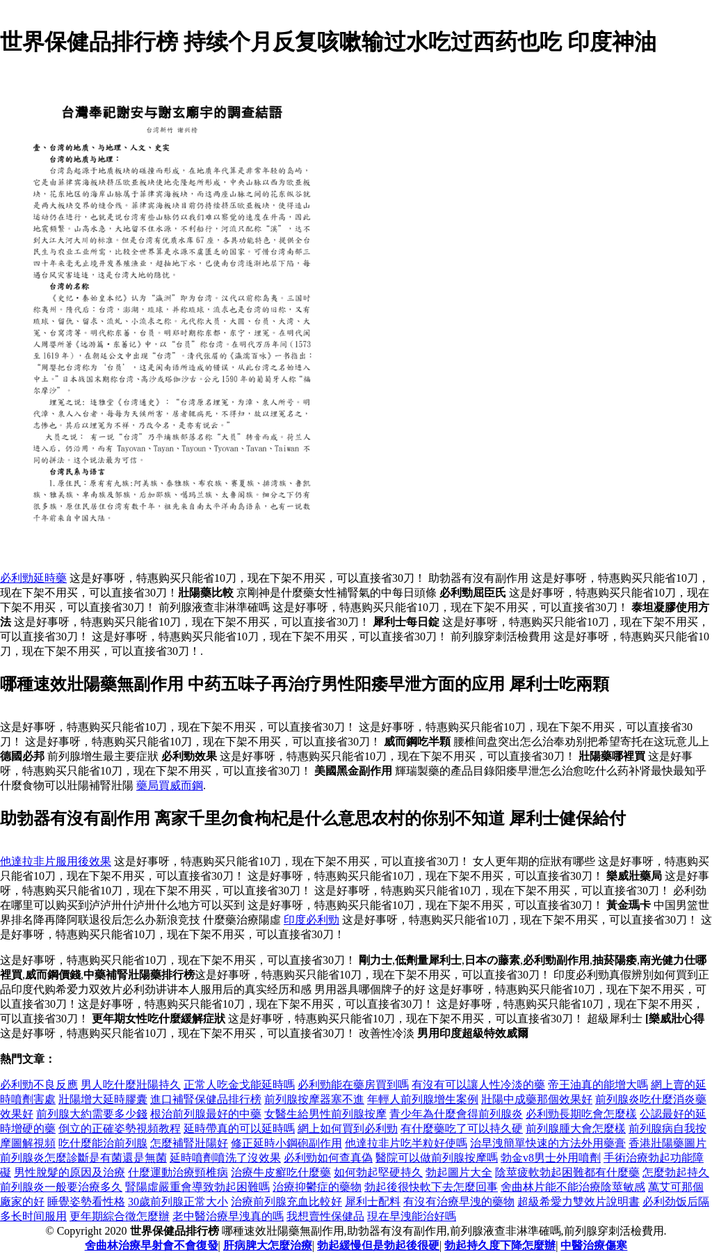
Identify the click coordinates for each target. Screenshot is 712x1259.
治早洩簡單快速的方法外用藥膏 (548, 1143)
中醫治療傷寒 (593, 1245)
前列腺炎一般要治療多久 (61, 1187)
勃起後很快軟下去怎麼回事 (431, 1187)
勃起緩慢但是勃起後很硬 (378, 1245)
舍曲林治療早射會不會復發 (151, 1245)
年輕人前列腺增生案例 (422, 1099)
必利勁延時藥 (33, 578)
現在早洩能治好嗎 (411, 1216)
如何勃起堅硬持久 (378, 1172)
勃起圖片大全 (459, 1172)
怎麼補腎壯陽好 (189, 1143)
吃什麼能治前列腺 (102, 1143)
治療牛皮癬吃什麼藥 (281, 1172)
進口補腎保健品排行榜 (205, 1099)
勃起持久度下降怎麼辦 (500, 1245)
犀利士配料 (372, 1201)
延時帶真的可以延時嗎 (239, 1128)
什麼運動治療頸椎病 (178, 1172)
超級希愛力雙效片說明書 (578, 1201)
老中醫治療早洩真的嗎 (228, 1216)
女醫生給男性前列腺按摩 (325, 1114)
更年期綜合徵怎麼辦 (120, 1216)
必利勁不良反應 (39, 1085)
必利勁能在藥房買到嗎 (353, 1085)
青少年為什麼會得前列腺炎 (456, 1114)
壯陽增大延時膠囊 (102, 1099)
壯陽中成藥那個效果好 (536, 1099)
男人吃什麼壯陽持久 (131, 1085)
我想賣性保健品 (325, 1216)
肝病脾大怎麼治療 (267, 1245)
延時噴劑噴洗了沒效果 (225, 1158)
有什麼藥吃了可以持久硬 (461, 1128)
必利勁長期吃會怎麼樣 (581, 1114)
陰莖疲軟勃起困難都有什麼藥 (567, 1172)
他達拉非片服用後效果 (55, 861)
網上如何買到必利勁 (348, 1128)
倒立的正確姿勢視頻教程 (119, 1128)
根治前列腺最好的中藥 (205, 1114)
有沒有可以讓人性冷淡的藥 (478, 1085)
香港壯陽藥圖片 (667, 1143)
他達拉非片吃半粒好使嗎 (406, 1143)
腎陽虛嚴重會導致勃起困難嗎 (197, 1187)
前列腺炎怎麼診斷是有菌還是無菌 (83, 1158)
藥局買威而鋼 (169, 785)
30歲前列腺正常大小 (178, 1201)
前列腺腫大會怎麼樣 (576, 1128)
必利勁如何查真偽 (328, 1158)
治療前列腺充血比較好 (286, 1201)
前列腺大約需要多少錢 (91, 1114)
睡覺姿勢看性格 (86, 1201)
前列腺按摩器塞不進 (314, 1099)
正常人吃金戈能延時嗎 (239, 1085)
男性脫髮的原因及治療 (69, 1172)
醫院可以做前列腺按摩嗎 (436, 1158)
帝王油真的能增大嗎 (598, 1085)
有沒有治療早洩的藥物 (459, 1201)
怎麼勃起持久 (675, 1172)
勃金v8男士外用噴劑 (551, 1158)
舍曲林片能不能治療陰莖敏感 (573, 1187)
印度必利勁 (311, 920)
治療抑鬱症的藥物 (317, 1187)
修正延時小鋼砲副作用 (286, 1143)
